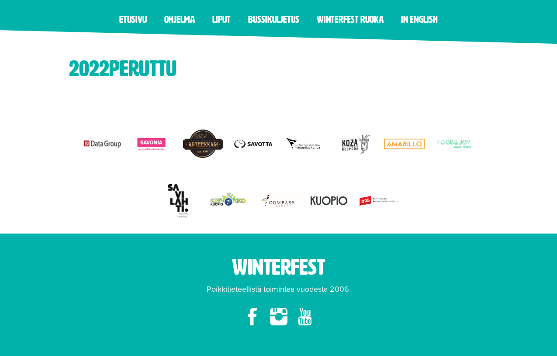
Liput (221, 19)
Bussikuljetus (273, 19)
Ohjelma (179, 19)
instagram (278, 316)
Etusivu (133, 19)
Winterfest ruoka (350, 19)
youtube (305, 316)
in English (419, 19)
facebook (252, 316)
